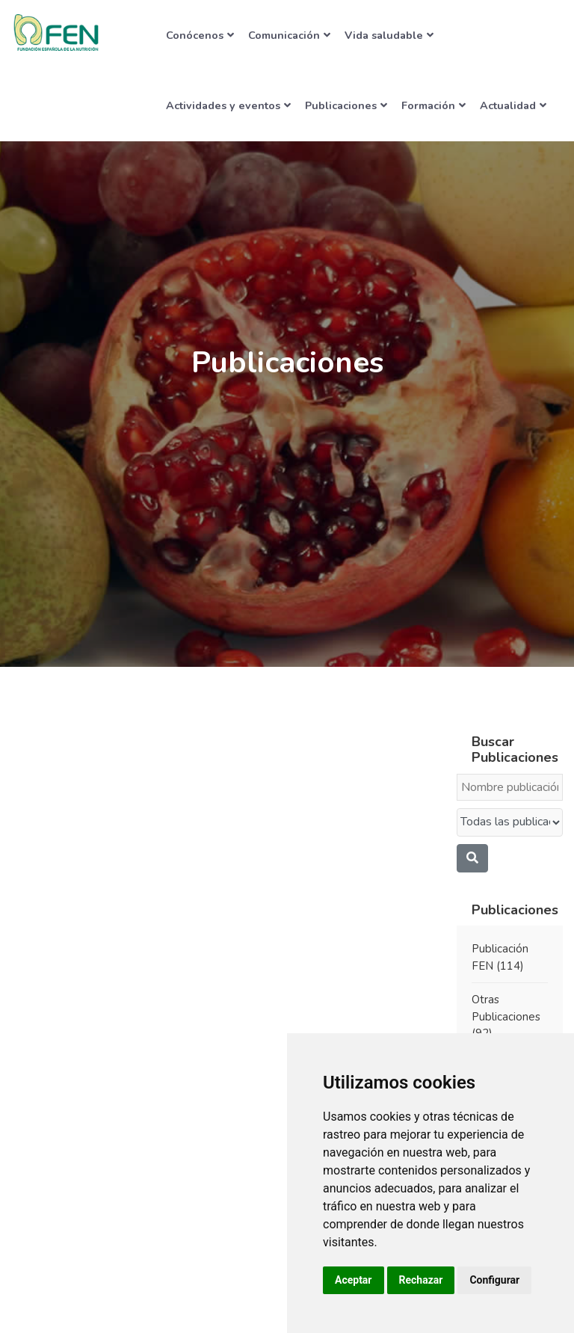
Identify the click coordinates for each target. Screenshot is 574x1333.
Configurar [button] (494, 1280)
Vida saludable (389, 35)
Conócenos (200, 35)
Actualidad (513, 105)
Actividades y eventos (228, 105)
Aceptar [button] (353, 1280)
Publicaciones (346, 105)
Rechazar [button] (421, 1280)
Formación (433, 105)
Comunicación (289, 35)
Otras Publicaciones (506, 1016)
